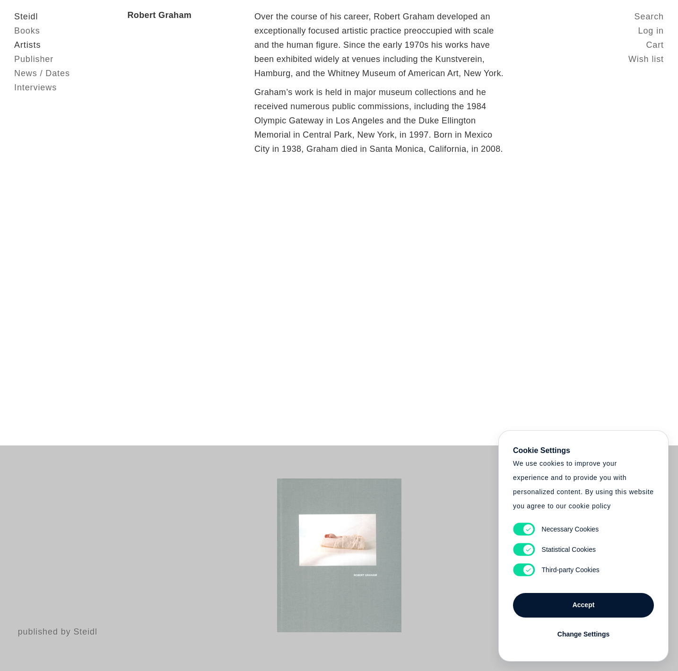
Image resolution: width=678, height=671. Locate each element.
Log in (651, 30)
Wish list (646, 59)
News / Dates (42, 73)
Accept (584, 605)
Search (649, 16)
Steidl (26, 16)
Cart (655, 45)
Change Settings (583, 634)
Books (27, 30)
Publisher (33, 59)
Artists (27, 45)
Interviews (35, 87)
